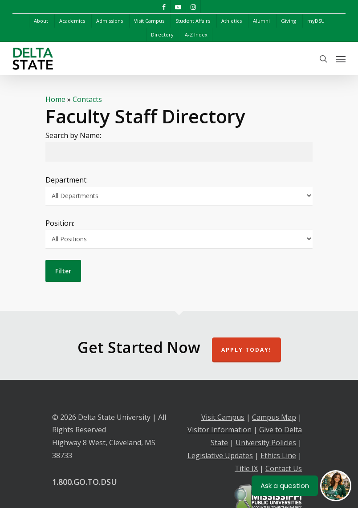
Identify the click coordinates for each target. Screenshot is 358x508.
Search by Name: (73, 135)
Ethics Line (278, 455)
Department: (66, 180)
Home (55, 99)
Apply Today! (246, 350)
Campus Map (274, 417)
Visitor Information (219, 430)
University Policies (266, 442)
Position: (59, 223)
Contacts (87, 99)
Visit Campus (222, 417)
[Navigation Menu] (341, 58)
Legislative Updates (220, 455)
